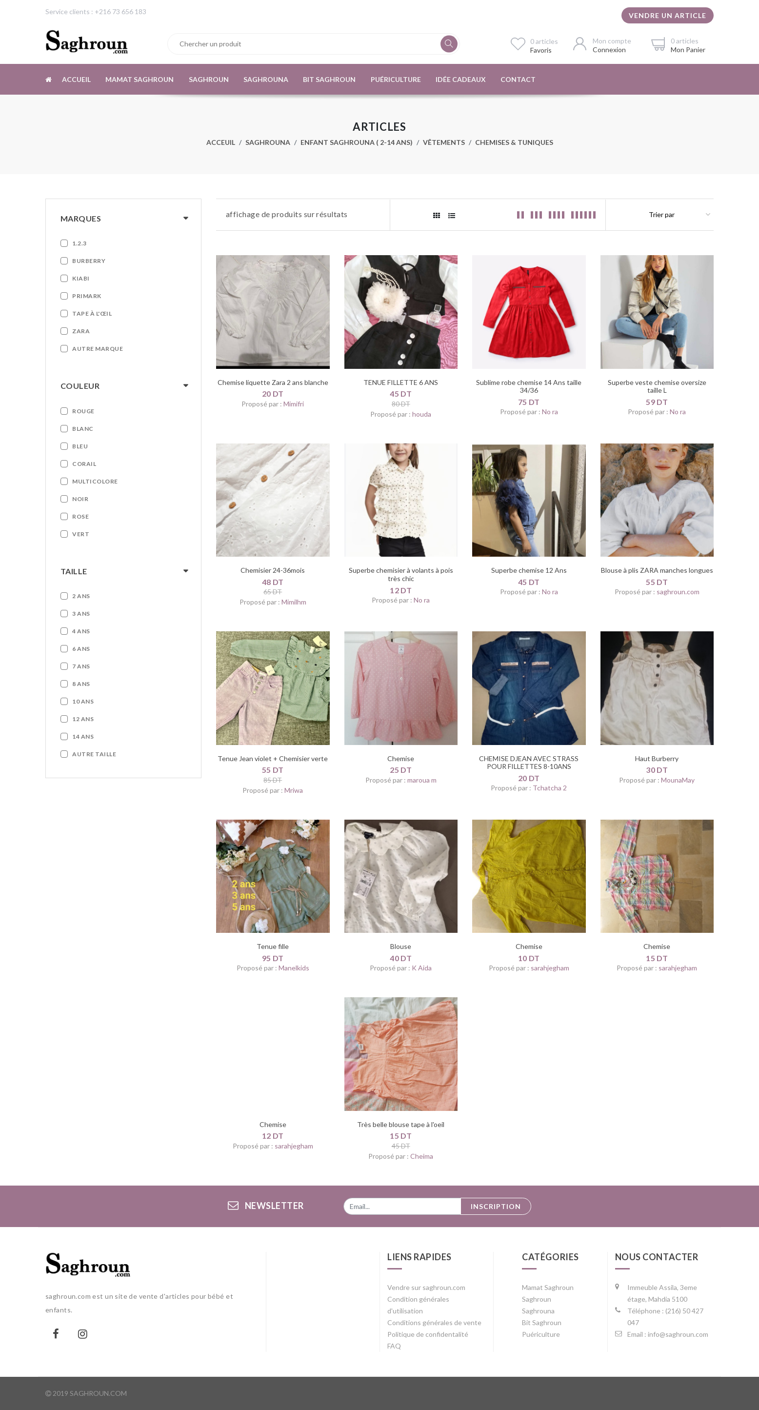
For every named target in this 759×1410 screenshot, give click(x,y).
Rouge (83, 411)
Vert (80, 534)
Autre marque (97, 348)
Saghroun (208, 79)
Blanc (83, 428)
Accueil (75, 79)
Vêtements (444, 142)
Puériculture (394, 79)
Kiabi (81, 278)
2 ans (81, 596)
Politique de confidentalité (427, 1334)
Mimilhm (293, 602)
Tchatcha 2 (550, 788)
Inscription (496, 1206)
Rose (80, 516)
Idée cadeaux (459, 79)
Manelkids (294, 968)
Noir (80, 499)
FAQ (394, 1346)
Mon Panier (688, 49)
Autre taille (94, 754)
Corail (84, 463)
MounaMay (678, 780)
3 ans (81, 613)
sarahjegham (550, 968)
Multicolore (95, 481)
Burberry (88, 260)
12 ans (83, 719)
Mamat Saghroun (139, 79)
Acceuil (220, 142)
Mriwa (293, 790)
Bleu (80, 446)
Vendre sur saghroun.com (426, 1287)
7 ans (81, 666)
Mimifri (293, 404)
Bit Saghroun (328, 79)
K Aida (422, 968)
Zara (81, 331)
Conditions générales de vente (434, 1322)
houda (421, 414)
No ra (550, 411)
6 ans (81, 648)
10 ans (83, 701)
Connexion (609, 49)
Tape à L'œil (92, 313)
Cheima (421, 1156)
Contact (516, 79)
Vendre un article (667, 15)
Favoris (541, 50)
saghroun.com (678, 591)
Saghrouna (264, 79)
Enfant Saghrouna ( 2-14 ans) (356, 142)
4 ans (81, 631)
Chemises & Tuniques (514, 142)
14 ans (83, 736)
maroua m (422, 780)
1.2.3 (79, 243)
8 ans (81, 683)
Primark (86, 296)
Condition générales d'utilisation (418, 1305)
